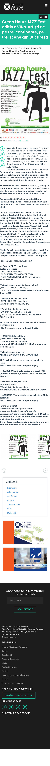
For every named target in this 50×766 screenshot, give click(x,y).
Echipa (4, 651)
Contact (5, 679)
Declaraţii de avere (9, 667)
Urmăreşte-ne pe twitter (18, 695)
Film (9, 509)
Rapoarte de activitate (10, 659)
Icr (11, 141)
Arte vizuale (12, 492)
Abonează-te (25, 609)
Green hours (18, 141)
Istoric (4, 663)
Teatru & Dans (13, 505)
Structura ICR (7, 655)
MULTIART (12, 513)
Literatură (12, 488)
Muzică (10, 500)
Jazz (26, 141)
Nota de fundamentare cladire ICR (15, 675)
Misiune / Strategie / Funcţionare (15, 647)
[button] (47, 67)
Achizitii (5, 671)
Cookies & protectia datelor (12, 683)
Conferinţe (12, 496)
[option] (18, 446)
